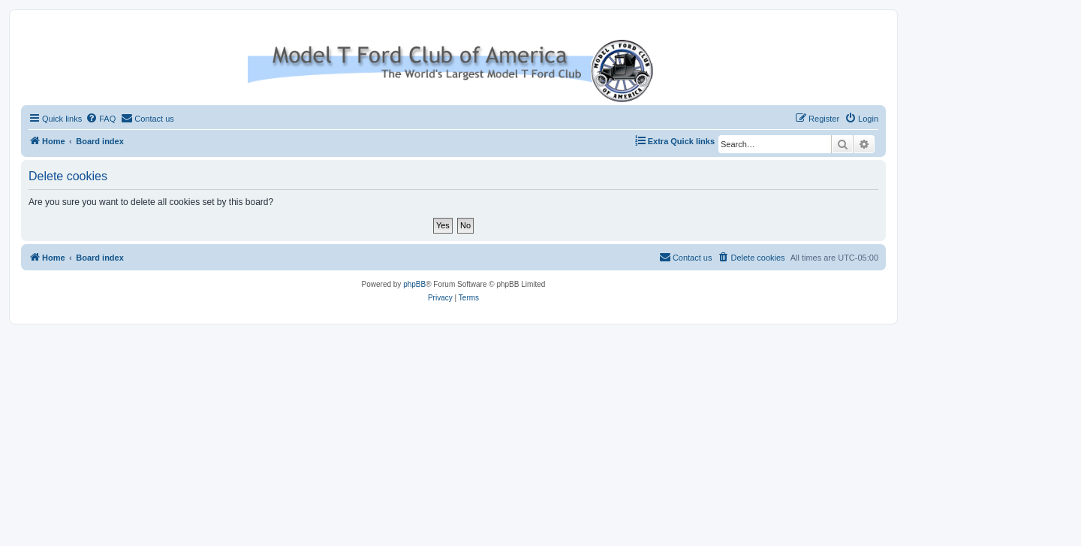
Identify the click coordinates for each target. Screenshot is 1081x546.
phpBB (414, 284)
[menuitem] (101, 119)
